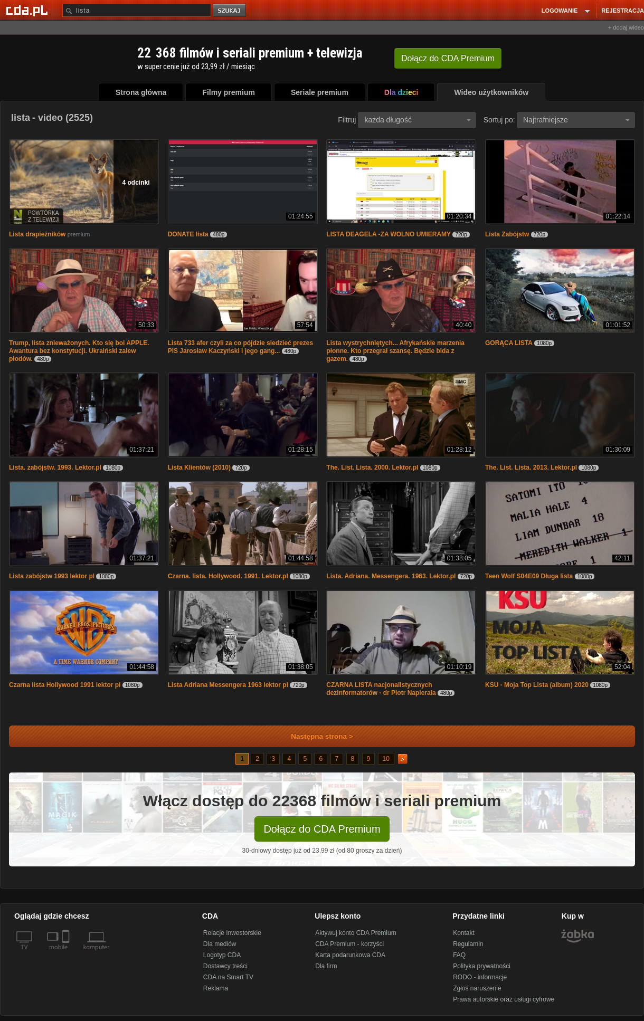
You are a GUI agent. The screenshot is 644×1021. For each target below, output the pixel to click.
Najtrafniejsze (576, 120)
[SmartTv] (66, 953)
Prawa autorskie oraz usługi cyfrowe (503, 999)
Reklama (215, 988)
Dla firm (326, 966)
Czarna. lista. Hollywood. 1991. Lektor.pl (228, 576)
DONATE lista (188, 234)
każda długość (417, 120)
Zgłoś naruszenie (477, 988)
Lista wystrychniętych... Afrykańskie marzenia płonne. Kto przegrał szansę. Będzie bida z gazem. (395, 350)
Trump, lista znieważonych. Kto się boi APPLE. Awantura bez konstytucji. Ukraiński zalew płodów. (79, 350)
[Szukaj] (136, 10)
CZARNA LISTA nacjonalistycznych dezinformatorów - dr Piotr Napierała (380, 688)
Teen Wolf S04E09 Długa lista (529, 576)
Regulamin (468, 944)
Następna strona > (315, 736)
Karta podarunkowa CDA (350, 955)
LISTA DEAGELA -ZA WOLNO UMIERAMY (388, 234)
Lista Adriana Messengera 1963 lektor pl (228, 685)
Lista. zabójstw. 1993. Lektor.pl (55, 467)
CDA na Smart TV (228, 977)
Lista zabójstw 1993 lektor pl (51, 576)
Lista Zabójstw (507, 234)
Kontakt (464, 933)
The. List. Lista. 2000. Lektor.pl (372, 467)
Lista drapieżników (37, 234)
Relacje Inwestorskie (232, 933)
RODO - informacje (480, 977)
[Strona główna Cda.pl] (28, 10)
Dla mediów (219, 944)
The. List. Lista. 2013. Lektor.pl (531, 467)
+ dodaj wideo (626, 27)
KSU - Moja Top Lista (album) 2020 (537, 685)
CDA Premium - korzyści (349, 944)
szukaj (230, 11)
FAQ (459, 955)
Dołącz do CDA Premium (321, 829)
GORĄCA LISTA (509, 343)
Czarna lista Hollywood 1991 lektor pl (64, 685)
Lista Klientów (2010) (199, 467)
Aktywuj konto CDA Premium (355, 933)
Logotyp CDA (222, 955)
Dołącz (448, 58)
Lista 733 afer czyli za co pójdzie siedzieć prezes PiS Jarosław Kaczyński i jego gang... (240, 347)
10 (386, 758)
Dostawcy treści (225, 966)
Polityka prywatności (481, 966)
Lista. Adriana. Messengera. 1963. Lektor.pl (391, 576)
